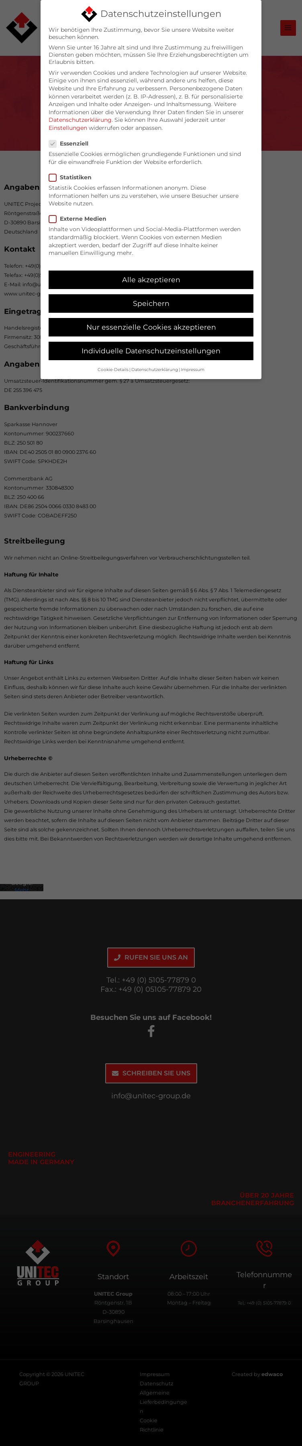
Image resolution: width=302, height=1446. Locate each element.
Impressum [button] (192, 365)
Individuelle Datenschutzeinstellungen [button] (151, 347)
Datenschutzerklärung (80, 116)
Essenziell (71, 140)
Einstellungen (68, 123)
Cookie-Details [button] (113, 365)
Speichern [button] (151, 299)
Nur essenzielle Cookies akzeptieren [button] (151, 323)
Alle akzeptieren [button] (151, 275)
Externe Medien (80, 215)
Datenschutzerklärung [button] (154, 365)
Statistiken (73, 173)
